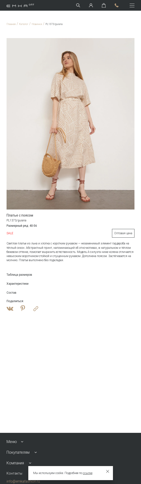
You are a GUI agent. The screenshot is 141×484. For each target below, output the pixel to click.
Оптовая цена (123, 233)
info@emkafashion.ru (23, 481)
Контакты (14, 473)
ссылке (87, 473)
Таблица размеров (19, 274)
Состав (11, 292)
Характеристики (18, 283)
